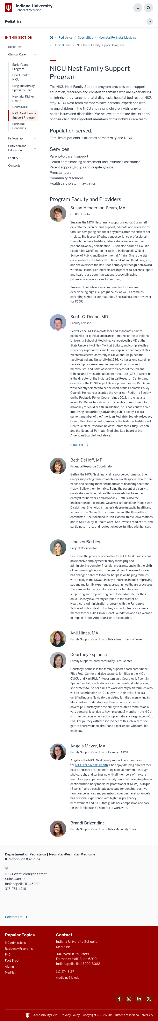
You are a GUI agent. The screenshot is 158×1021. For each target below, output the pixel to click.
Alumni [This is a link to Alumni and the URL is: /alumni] (10, 966)
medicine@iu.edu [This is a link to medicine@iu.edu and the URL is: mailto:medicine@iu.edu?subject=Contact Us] (67, 978)
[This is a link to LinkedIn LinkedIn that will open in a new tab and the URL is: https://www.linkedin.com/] (139, 1002)
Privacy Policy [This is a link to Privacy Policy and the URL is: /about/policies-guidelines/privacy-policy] (70, 1015)
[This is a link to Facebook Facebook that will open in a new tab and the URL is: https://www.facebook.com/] (119, 1002)
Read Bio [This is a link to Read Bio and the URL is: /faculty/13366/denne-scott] (77, 445)
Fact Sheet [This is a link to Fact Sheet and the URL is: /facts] (12, 960)
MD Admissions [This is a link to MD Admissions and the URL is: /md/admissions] (15, 943)
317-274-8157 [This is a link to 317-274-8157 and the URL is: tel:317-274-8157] (65, 972)
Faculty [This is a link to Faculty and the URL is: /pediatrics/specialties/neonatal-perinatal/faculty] (13, 158)
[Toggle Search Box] (148, 7)
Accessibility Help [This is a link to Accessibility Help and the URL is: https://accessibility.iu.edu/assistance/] (45, 1015)
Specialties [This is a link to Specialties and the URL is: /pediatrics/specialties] (85, 37)
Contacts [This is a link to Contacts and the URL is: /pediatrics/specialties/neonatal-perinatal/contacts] (14, 165)
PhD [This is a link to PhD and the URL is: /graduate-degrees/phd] (7, 955)
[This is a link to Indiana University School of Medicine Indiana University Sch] (28, 7)
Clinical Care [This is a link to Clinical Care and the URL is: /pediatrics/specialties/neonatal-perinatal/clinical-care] (62, 45)
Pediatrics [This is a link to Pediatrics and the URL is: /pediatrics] (65, 37)
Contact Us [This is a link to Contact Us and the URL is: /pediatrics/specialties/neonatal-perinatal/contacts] (13, 917)
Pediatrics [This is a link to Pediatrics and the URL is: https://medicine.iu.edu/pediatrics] (13, 21)
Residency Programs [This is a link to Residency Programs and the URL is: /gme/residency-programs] (19, 949)
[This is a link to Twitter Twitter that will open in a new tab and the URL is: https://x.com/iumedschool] (149, 1002)
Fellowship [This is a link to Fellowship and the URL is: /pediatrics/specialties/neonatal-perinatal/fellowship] (15, 138)
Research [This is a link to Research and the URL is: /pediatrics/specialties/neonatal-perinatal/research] (14, 47)
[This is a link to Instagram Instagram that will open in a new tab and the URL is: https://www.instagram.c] (129, 1002)
